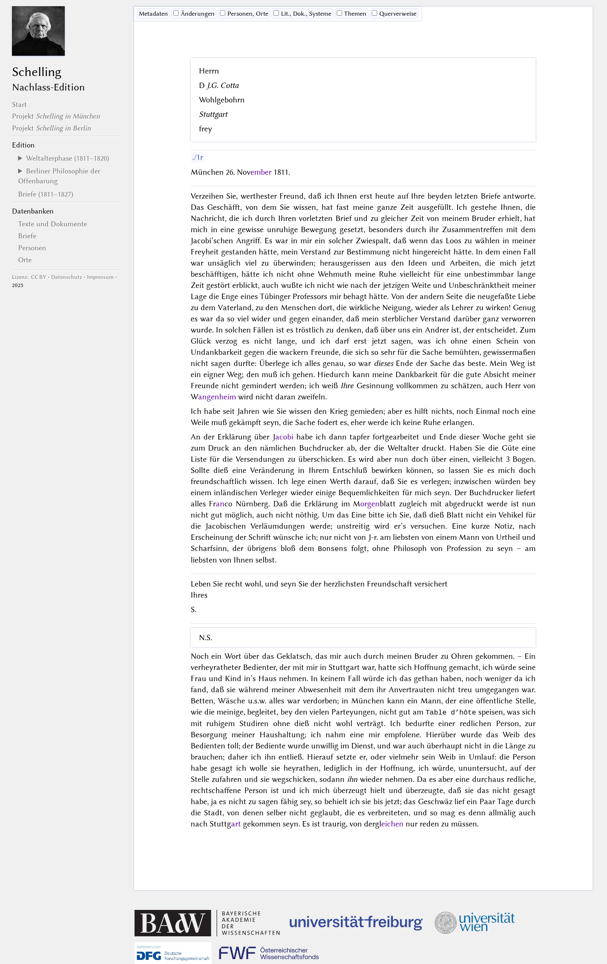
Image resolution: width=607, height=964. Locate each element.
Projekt (56, 116)
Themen (351, 13)
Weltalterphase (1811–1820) (67, 158)
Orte (25, 260)
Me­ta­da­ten (153, 13)
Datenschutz (66, 276)
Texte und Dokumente (52, 224)
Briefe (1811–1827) (45, 194)
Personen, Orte (244, 13)
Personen (32, 248)
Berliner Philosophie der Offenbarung (59, 176)
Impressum (100, 276)
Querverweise (394, 13)
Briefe (27, 236)
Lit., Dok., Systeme (302, 13)
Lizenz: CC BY (29, 276)
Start (19, 104)
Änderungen (194, 13)
